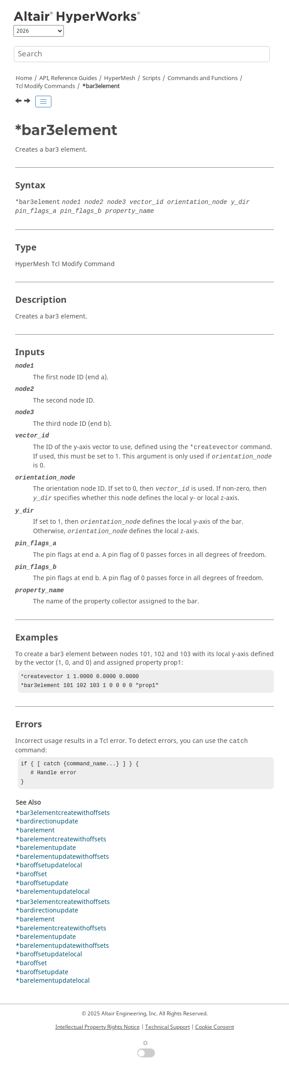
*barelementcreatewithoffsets (61, 844)
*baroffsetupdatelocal (49, 869)
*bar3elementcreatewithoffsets (63, 817)
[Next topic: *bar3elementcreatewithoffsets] (28, 102)
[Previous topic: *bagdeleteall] (19, 102)
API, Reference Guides (68, 78)
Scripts (151, 78)
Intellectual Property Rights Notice (97, 1027)
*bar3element (101, 86)
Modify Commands (45, 86)
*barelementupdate (46, 852)
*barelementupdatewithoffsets (62, 861)
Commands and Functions (203, 78)
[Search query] (142, 54)
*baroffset (31, 878)
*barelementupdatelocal (53, 896)
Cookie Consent (214, 1027)
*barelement (35, 835)
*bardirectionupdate (47, 826)
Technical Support (167, 1027)
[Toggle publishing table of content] (43, 101)
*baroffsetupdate (42, 887)
